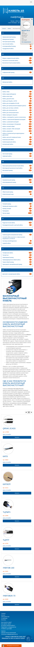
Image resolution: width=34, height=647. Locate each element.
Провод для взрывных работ (9, 206)
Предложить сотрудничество (8, 627)
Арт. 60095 (5, 599)
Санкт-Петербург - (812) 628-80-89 (17, 22)
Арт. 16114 (5, 487)
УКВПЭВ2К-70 (9, 596)
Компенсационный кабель (9, 142)
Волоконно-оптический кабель (10, 60)
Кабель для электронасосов (9, 110)
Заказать (17, 437)
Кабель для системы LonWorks (10, 108)
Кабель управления (7, 131)
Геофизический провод (8, 72)
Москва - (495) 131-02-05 (17, 21)
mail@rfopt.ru (17, 17)
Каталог (4, 28)
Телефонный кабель (7, 252)
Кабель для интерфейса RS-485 (10, 103)
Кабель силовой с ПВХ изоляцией (11, 128)
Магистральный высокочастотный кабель (13, 165)
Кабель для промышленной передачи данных (14, 105)
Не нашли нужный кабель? (8, 625)
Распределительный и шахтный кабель (12, 225)
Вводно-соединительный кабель (10, 58)
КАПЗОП (7, 484)
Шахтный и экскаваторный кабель (11, 274)
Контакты (3, 620)
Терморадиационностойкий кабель (11, 259)
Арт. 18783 (5, 543)
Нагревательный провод (8, 180)
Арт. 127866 (6, 432)
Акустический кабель (7, 44)
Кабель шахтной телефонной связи (11, 137)
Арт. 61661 (5, 571)
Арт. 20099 (5, 515)
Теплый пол (5, 255)
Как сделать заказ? (6, 624)
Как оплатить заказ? (6, 622)
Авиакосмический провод (9, 37)
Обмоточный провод (7, 192)
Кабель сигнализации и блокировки (11, 124)
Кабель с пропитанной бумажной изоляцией (13, 119)
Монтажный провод (7, 170)
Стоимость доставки (6, 628)
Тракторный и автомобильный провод (12, 264)
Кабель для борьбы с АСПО (9, 101)
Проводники (5, 210)
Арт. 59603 (5, 459)
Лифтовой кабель (7, 156)
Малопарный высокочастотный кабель (12, 168)
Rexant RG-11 (26, 30)
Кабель (9, 28)
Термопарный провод (8, 257)
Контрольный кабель (7, 144)
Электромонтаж (5, 616)
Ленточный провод (7, 153)
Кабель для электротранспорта (10, 112)
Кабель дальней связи (8, 98)
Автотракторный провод (8, 41)
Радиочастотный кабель (8, 222)
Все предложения (26, 42)
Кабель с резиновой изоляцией (10, 121)
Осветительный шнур (8, 194)
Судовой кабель (6, 243)
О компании (4, 618)
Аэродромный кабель (8, 48)
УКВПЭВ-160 (8, 568)
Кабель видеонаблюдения (9, 94)
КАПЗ (5, 456)
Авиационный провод (8, 39)
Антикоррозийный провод (9, 46)
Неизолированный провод (9, 182)
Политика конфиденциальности (9, 634)
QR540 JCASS (9, 428)
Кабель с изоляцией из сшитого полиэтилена (14, 117)
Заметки (3, 631)
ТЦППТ (6, 540)
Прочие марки (6, 213)
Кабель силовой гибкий (8, 126)
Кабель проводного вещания (9, 115)
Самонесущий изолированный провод (12, 234)
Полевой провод (6, 204)
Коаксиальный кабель (8, 139)
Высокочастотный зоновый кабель (11, 63)
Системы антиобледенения (9, 241)
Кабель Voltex (6, 91)
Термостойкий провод (8, 262)
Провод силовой (6, 208)
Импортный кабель (7, 82)
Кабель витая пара (7, 96)
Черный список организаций (8, 632)
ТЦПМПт (7, 512)
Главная (3, 613)
